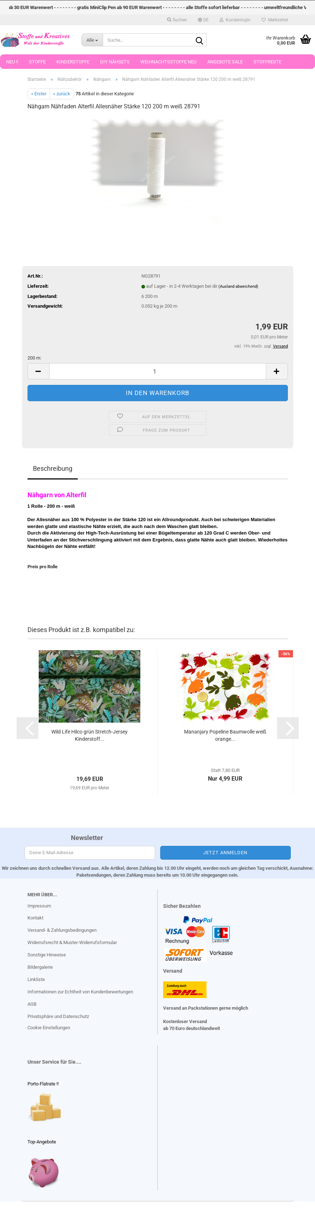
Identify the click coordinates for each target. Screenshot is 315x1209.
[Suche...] (92, 39)
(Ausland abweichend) (238, 286)
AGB (32, 1004)
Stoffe (37, 62)
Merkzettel (274, 19)
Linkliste (36, 979)
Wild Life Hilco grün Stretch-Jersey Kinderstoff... (89, 735)
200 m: (34, 358)
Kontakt (35, 918)
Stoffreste (267, 62)
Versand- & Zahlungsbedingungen (62, 930)
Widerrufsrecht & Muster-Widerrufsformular (72, 942)
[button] (203, 19)
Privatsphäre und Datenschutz (58, 1016)
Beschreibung (52, 468)
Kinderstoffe (72, 62)
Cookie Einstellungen (48, 1027)
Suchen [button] (177, 19)
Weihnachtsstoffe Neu (168, 62)
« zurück (61, 93)
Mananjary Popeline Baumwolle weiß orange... (225, 735)
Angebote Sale (225, 62)
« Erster (38, 93)
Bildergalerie (40, 967)
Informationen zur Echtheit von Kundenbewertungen (80, 991)
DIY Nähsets (114, 62)
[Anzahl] (157, 371)
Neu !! (12, 62)
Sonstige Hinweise (46, 954)
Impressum (39, 906)
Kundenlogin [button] (235, 19)
